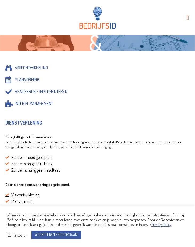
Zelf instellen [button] (17, 235)
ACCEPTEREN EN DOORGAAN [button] (56, 234)
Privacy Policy (161, 224)
